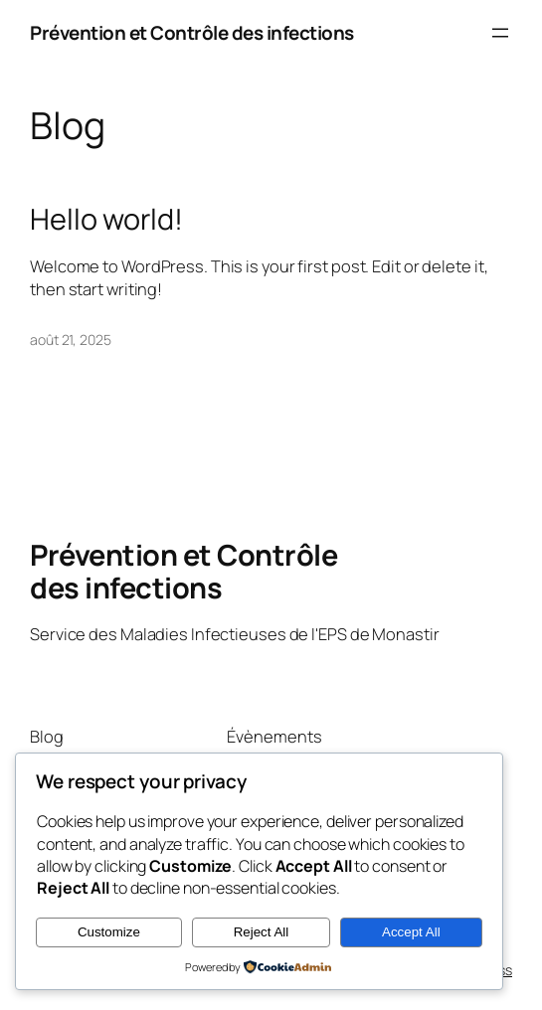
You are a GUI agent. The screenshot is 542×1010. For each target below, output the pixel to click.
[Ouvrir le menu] (500, 33)
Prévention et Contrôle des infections (192, 33)
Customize (109, 932)
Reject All (261, 932)
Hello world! (106, 219)
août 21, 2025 (70, 339)
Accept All (411, 932)
